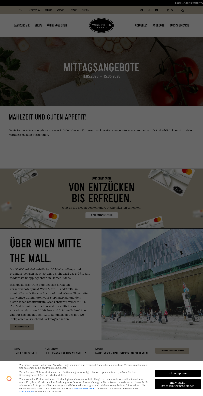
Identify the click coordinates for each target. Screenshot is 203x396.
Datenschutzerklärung (83, 388)
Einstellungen (26, 391)
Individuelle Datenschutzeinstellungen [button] (177, 384)
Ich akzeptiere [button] (178, 373)
